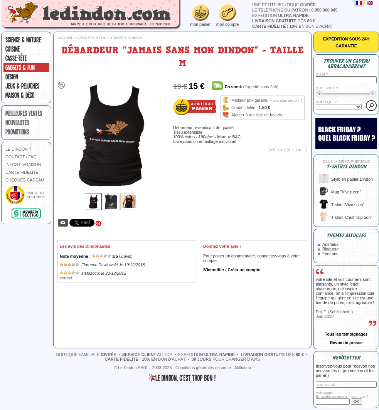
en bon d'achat (292, 26)
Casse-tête (16, 58)
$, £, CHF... (297, 150)
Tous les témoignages (346, 334)
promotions (17, 131)
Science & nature (23, 39)
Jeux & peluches (22, 86)
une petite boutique (284, 4)
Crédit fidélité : (244, 107)
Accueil (65, 38)
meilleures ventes (23, 113)
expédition (280, 15)
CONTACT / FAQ (21, 157)
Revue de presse (346, 342)
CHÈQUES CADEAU (24, 180)
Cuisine (12, 49)
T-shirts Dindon (126, 38)
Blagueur (330, 249)
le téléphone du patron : (295, 10)
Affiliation (242, 367)
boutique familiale (86, 354)
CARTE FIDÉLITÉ (22, 172)
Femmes (330, 253)
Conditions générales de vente (203, 367)
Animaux (330, 244)
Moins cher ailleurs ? (286, 100)
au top (147, 354)
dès (283, 20)
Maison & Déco (19, 95)
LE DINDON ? (18, 149)
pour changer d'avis (226, 359)
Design (11, 76)
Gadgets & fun (20, 67)
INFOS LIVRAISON (23, 164)
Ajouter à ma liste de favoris (256, 115)
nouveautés (17, 122)
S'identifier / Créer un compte (231, 269)
